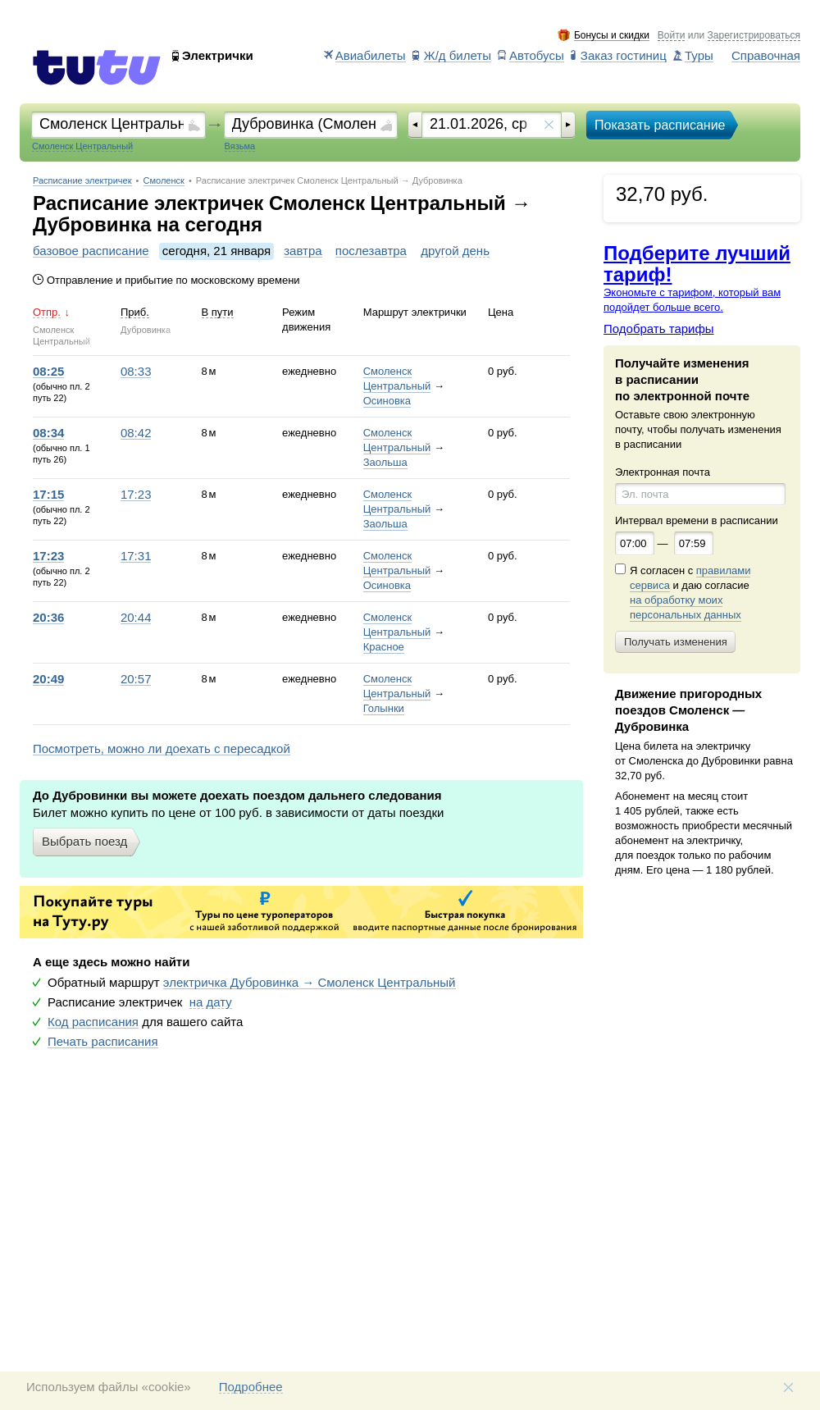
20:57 (136, 679)
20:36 (48, 617)
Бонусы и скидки (611, 35)
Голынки (383, 708)
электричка (309, 982)
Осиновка (387, 401)
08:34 (48, 433)
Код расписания (93, 1022)
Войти (672, 35)
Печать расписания (103, 1041)
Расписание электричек (82, 180)
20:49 (48, 679)
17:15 (48, 494)
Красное (383, 647)
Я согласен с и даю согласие (690, 593)
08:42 (136, 433)
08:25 (48, 371)
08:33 (136, 371)
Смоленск (164, 180)
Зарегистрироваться (754, 35)
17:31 (136, 556)
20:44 (136, 617)
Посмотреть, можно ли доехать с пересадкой (161, 748)
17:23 (136, 494)
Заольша (385, 462)
